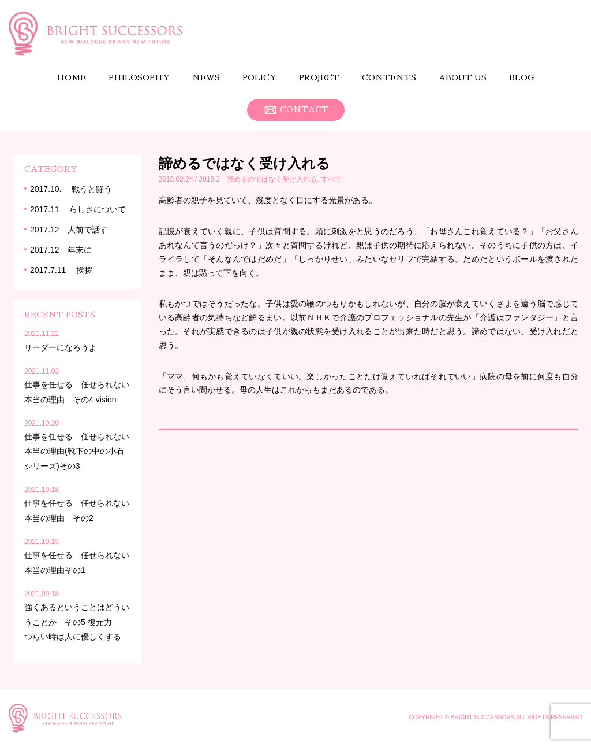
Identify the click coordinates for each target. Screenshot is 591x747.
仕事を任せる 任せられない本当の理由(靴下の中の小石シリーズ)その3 (76, 451)
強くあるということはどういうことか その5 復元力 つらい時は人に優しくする (76, 621)
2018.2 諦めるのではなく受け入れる (258, 179)
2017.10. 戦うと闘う (71, 189)
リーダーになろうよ (64, 347)
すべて (331, 179)
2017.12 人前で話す (69, 229)
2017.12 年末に (61, 249)
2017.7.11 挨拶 (61, 270)
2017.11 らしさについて (78, 209)
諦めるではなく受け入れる (244, 163)
